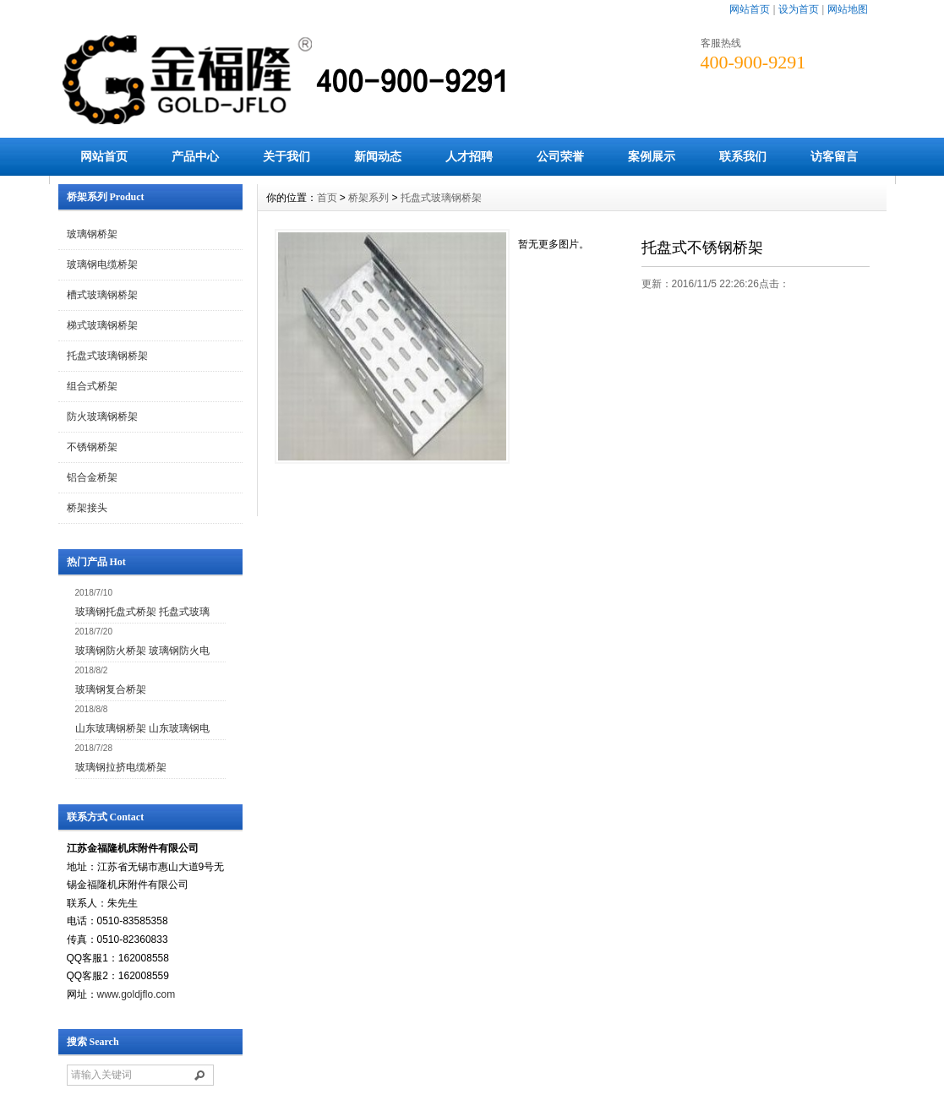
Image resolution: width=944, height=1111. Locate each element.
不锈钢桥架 (92, 447)
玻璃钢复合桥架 (110, 689)
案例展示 (651, 156)
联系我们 (743, 156)
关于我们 (286, 156)
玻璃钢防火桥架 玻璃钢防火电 (142, 650)
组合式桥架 (92, 386)
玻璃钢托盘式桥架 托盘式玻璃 (142, 612)
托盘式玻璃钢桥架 (107, 356)
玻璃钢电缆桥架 (102, 264)
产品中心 (195, 156)
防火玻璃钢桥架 (102, 416)
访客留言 (834, 156)
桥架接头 (87, 508)
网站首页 (749, 9)
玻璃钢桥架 (92, 234)
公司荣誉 (560, 156)
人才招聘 (469, 156)
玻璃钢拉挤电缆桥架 (120, 767)
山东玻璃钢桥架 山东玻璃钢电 (142, 728)
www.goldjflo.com (136, 994)
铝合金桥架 (92, 477)
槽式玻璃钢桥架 (102, 295)
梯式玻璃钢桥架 (102, 325)
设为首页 (798, 9)
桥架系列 (368, 198)
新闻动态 (377, 156)
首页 (327, 198)
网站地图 (847, 9)
